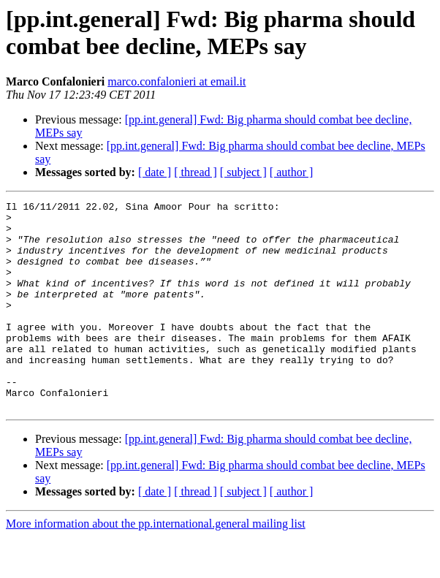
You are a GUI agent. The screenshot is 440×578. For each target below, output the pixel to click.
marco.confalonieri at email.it (176, 81)
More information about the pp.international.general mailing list (156, 565)
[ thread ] (195, 172)
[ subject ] (243, 172)
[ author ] (292, 172)
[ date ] (154, 172)
